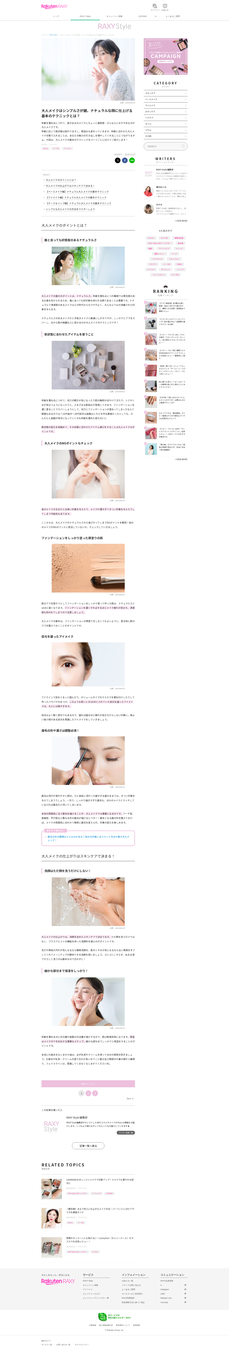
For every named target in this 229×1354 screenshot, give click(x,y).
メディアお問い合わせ (131, 1285)
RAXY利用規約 (128, 1298)
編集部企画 (179, 238)
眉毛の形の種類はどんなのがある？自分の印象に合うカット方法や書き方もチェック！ (88, 838)
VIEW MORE (181, 220)
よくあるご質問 (173, 16)
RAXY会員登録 (167, 1281)
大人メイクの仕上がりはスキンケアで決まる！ (70, 185)
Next (130, 1098)
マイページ (87, 1289)
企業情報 (92, 1325)
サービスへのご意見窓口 (132, 1294)
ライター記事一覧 (126, 1132)
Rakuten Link (166, 1298)
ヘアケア (149, 117)
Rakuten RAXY (54, 6)
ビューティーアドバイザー (94, 1298)
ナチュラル (67, 148)
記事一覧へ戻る (88, 1146)
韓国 (150, 248)
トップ (56, 16)
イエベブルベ (174, 259)
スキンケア (150, 93)
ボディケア (150, 111)
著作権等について (123, 1325)
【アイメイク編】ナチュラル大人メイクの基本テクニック (76, 197)
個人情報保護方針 (106, 1325)
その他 (148, 136)
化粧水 (179, 264)
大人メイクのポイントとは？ (61, 180)
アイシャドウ (96, 1193)
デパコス (151, 269)
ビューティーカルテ (91, 1294)
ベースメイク (151, 99)
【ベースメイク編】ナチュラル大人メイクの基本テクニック (77, 191)
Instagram (165, 1289)
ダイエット (165, 269)
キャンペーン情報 (114, 16)
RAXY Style (85, 16)
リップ (174, 253)
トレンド (179, 248)
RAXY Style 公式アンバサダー (77, 1193)
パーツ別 (56, 148)
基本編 (180, 243)
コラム (148, 129)
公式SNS (142, 16)
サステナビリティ (82, 1345)
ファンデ (180, 269)
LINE (163, 1294)
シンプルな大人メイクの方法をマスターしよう (70, 209)
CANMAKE (109, 1193)
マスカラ (95, 1252)
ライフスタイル (159, 274)
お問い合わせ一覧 (63, 1345)
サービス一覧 (46, 1345)
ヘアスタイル (157, 259)
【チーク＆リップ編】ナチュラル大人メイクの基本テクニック (78, 203)
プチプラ (152, 264)
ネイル (148, 123)
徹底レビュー (159, 253)
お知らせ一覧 (127, 1281)
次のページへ (88, 1084)
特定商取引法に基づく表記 (133, 1302)
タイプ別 (175, 274)
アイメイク (53, 144)
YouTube (164, 1302)
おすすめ (164, 238)
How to (45, 148)
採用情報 (136, 1325)
